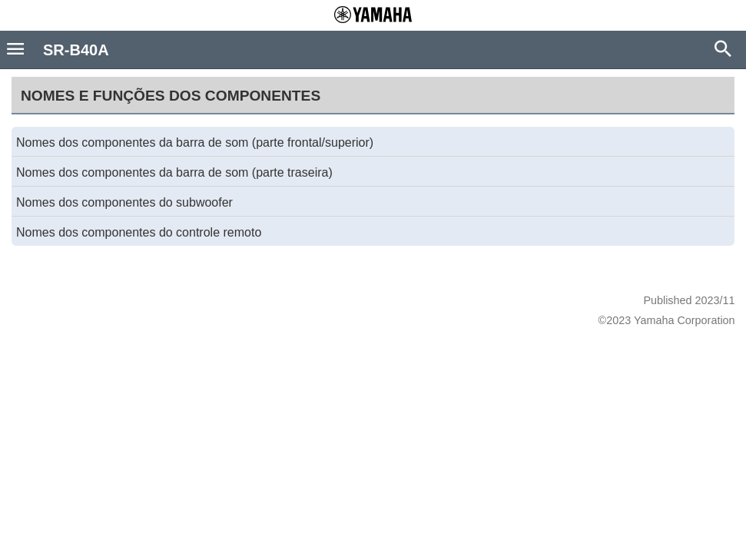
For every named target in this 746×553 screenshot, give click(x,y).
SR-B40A (76, 49)
